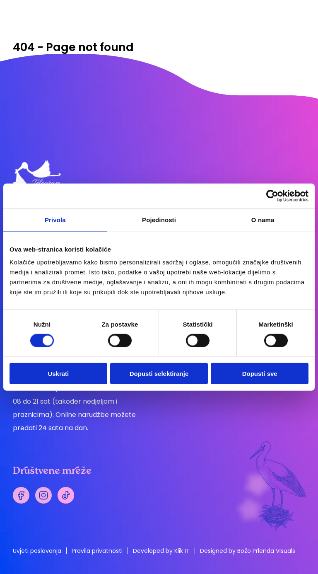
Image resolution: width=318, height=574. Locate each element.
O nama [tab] (263, 219)
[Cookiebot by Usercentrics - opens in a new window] (272, 195)
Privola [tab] (55, 219)
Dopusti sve (259, 373)
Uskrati (58, 373)
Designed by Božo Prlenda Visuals (247, 551)
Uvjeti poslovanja (37, 551)
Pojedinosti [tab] (159, 219)
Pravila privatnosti (97, 551)
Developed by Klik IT (161, 551)
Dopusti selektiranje (159, 373)
